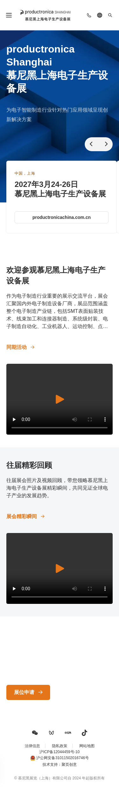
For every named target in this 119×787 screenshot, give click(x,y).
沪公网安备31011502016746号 (62, 758)
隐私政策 (59, 746)
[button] (35, 733)
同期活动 (16, 347)
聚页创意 (69, 764)
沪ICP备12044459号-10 (59, 752)
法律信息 (32, 746)
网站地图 (87, 746)
